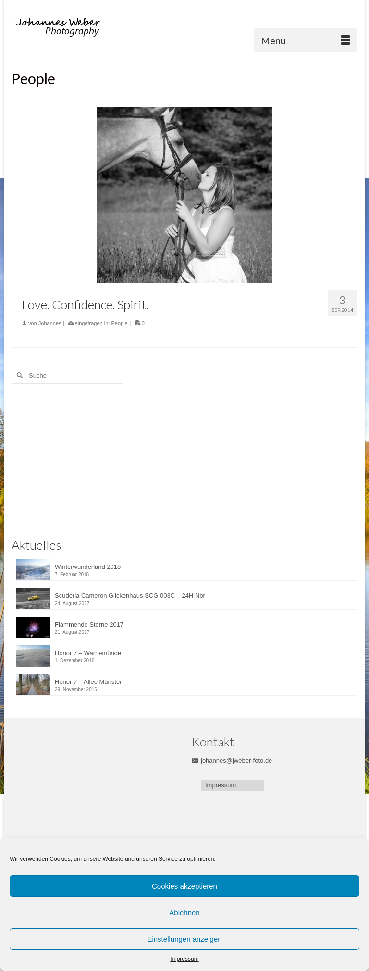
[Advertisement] (76, 458)
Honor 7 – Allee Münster (88, 681)
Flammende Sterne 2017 (89, 624)
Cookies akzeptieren (184, 886)
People (119, 323)
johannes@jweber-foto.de (232, 760)
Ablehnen (184, 912)
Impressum (184, 959)
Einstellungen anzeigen (184, 939)
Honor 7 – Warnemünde (88, 652)
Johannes (50, 323)
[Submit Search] (19, 375)
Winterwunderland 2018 (88, 566)
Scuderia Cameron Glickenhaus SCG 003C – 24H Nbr (130, 595)
